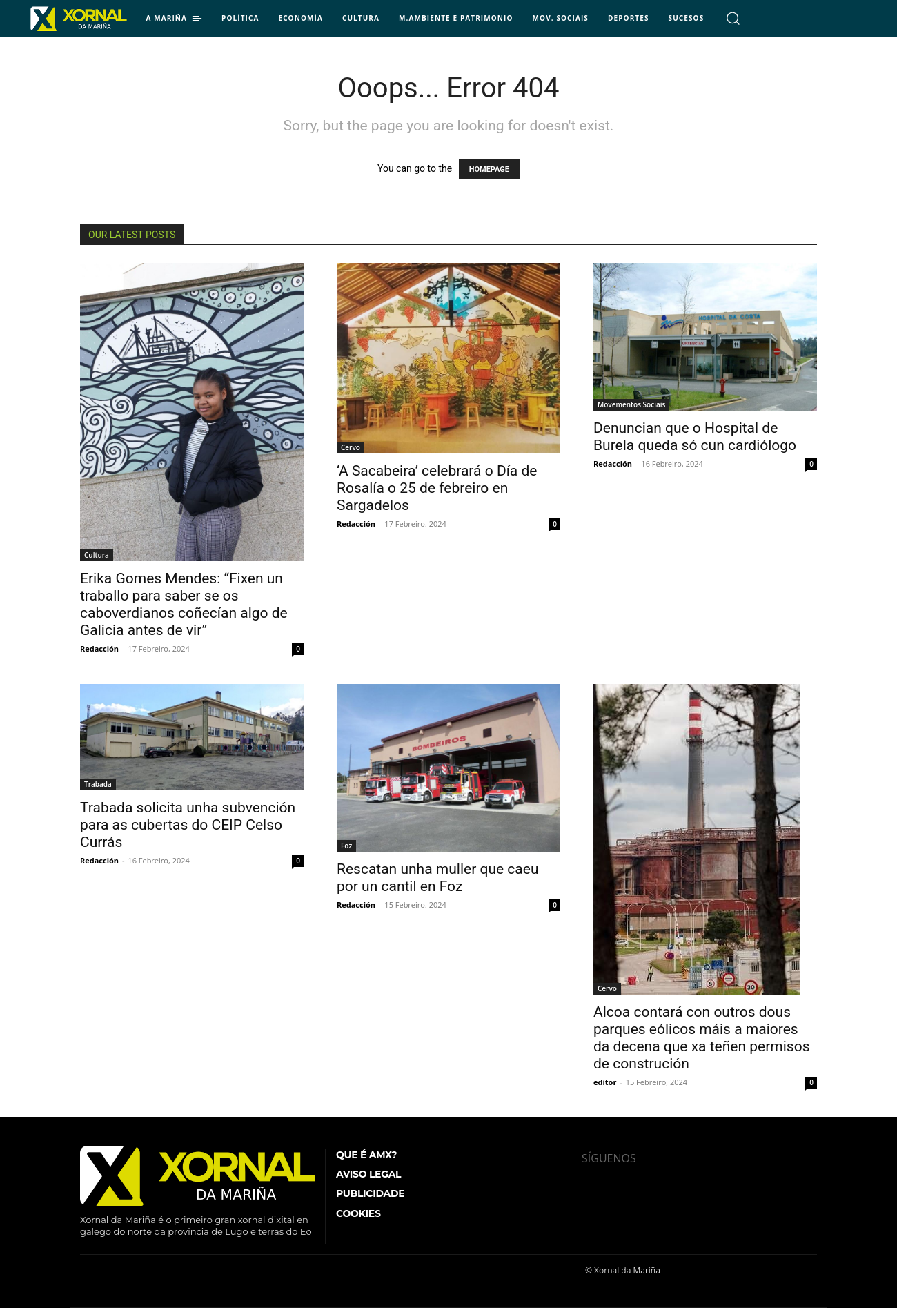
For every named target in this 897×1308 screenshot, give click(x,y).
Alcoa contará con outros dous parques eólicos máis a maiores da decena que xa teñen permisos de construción (701, 1038)
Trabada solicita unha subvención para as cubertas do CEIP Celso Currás (187, 824)
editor (604, 1082)
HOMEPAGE (489, 169)
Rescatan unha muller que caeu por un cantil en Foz (437, 878)
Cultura (96, 555)
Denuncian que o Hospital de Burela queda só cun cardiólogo (694, 436)
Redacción (99, 648)
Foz (346, 845)
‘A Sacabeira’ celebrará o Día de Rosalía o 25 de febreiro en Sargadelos (437, 488)
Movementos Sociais (631, 404)
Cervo (350, 447)
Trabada (98, 784)
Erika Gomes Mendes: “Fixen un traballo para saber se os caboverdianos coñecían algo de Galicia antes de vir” (184, 604)
